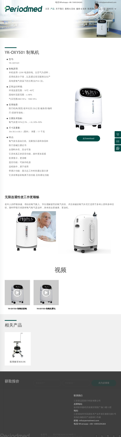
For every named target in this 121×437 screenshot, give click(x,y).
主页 (47, 9)
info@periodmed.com (107, 2)
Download (88, 138)
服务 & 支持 (81, 9)
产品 (52, 9)
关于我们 (60, 9)
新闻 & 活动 (70, 9)
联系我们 (92, 9)
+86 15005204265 (75, 2)
